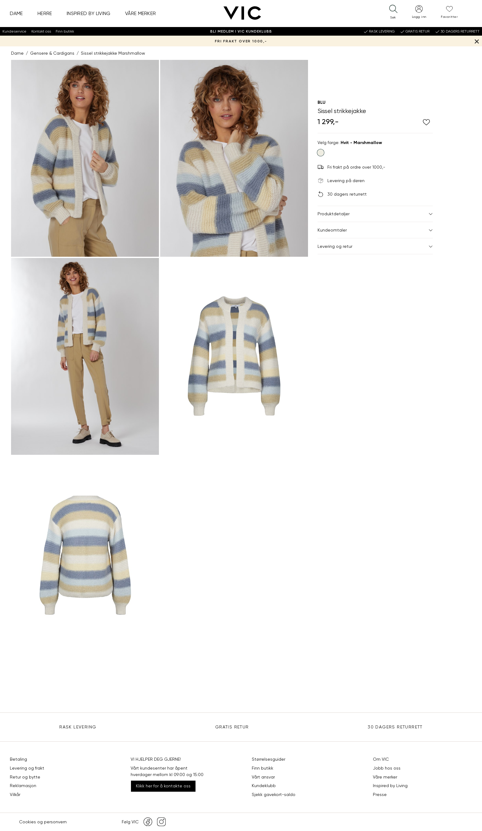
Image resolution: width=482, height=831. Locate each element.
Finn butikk (65, 31)
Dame (16, 13)
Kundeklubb (264, 785)
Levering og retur (375, 246)
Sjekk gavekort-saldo (273, 794)
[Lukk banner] (476, 41)
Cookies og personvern (43, 821)
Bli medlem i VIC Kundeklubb (241, 31)
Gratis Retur (232, 726)
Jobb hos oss (387, 768)
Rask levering (77, 726)
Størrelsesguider (268, 759)
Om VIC (381, 759)
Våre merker (140, 13)
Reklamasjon (23, 785)
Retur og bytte (25, 776)
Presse (380, 794)
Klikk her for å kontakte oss (163, 785)
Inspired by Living (89, 13)
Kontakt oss (41, 31)
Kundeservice (14, 31)
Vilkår (15, 794)
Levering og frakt (27, 768)
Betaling (18, 759)
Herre (45, 13)
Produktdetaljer (375, 213)
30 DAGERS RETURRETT (395, 726)
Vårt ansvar (263, 776)
